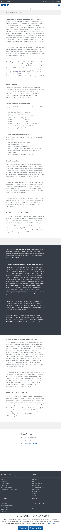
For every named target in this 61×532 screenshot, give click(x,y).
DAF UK (34, 481)
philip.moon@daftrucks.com (31, 443)
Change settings (35, 528)
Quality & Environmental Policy (9, 489)
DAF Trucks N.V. (36, 479)
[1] (17, 72)
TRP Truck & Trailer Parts (38, 487)
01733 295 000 (5, 1)
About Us (3, 479)
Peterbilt (34, 495)
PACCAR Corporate (36, 491)
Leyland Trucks (35, 489)
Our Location (4, 481)
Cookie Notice (51, 523)
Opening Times (5, 483)
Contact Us (4, 485)
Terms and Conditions (6, 487)
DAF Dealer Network (37, 483)
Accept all (23, 528)
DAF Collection (56, 1)
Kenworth (34, 493)
